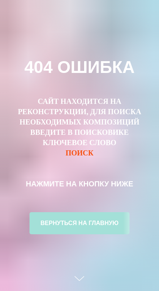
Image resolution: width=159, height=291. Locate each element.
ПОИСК (80, 153)
